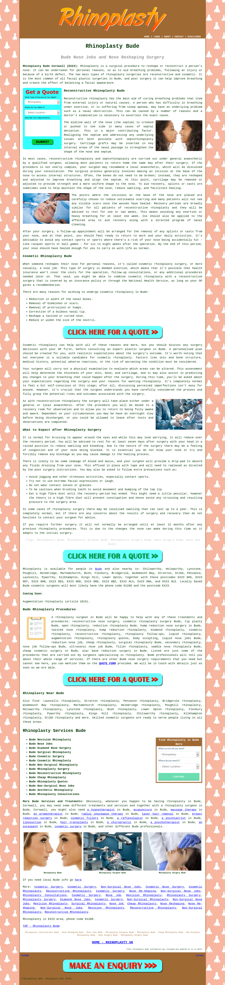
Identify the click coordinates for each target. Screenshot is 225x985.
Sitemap (25, 955)
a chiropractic (119, 822)
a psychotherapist (165, 822)
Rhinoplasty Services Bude (54, 730)
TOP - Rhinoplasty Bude (41, 926)
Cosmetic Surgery (48, 886)
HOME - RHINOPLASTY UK (112, 942)
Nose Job (113, 895)
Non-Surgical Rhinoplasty (147, 899)
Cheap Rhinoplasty (141, 903)
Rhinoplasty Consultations (45, 895)
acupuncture (142, 809)
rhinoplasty (115, 74)
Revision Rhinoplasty (144, 895)
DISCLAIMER (194, 36)
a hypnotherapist (101, 809)
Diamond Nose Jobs (75, 899)
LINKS (156, 36)
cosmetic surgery (68, 826)
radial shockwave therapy (102, 814)
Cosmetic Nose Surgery (165, 886)
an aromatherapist (48, 814)
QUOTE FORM (107, 663)
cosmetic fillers (84, 818)
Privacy (200, 955)
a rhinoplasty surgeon (179, 805)
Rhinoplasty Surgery (184, 895)
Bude (98, 568)
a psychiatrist (174, 818)
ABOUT (167, 36)
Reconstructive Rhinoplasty (68, 891)
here (78, 879)
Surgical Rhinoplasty (88, 903)
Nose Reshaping (172, 903)
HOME (146, 36)
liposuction (32, 822)
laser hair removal (157, 814)
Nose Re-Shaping (142, 891)
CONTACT (179, 36)
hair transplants (74, 822)
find (35, 700)
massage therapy (184, 809)
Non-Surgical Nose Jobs (121, 886)
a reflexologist (130, 818)
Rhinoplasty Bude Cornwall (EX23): (51, 66)
